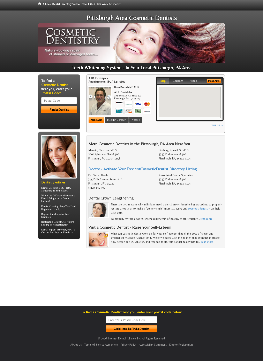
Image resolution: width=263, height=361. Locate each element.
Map (163, 81)
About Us (76, 344)
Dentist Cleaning (49, 206)
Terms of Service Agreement (101, 344)
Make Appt (96, 119)
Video (193, 81)
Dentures (46, 216)
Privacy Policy (128, 344)
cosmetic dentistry (199, 208)
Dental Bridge (48, 198)
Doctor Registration (181, 344)
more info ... (217, 125)
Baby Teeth (64, 187)
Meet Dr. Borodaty (116, 119)
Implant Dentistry (64, 232)
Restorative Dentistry (52, 221)
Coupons (178, 81)
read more (206, 218)
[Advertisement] (59, 274)
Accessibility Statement (153, 344)
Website (136, 119)
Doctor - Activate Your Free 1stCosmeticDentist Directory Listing (142, 168)
